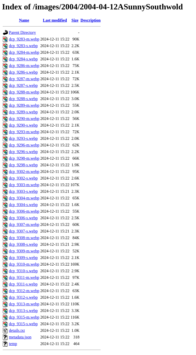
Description (91, 20)
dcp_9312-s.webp (23, 297)
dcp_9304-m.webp (24, 198)
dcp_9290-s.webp (23, 125)
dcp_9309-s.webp (23, 257)
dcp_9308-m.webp (24, 238)
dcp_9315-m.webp (24, 317)
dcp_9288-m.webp (24, 92)
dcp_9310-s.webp (23, 271)
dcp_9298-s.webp (23, 165)
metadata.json (20, 337)
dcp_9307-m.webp (24, 224)
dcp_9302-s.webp (23, 178)
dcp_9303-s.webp (23, 191)
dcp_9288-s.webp (23, 99)
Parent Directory (22, 32)
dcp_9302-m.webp (24, 171)
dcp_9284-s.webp (23, 59)
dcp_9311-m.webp (24, 277)
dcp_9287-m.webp (24, 79)
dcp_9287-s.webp (23, 85)
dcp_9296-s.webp (23, 151)
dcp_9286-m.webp (24, 65)
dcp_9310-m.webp (24, 264)
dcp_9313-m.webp (24, 304)
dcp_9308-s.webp (23, 244)
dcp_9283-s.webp (23, 46)
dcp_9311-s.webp (23, 284)
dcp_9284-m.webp (24, 52)
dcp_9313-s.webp (23, 310)
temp (13, 344)
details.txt (17, 330)
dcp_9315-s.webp (23, 324)
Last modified (55, 20)
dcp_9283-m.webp (24, 39)
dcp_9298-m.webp (24, 158)
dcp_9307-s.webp (23, 231)
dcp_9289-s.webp (23, 112)
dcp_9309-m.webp (24, 251)
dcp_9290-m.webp (24, 118)
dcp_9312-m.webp (24, 291)
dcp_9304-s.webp (23, 204)
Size (75, 20)
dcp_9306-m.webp (24, 211)
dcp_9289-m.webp (24, 105)
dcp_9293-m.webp (24, 132)
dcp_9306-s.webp (23, 218)
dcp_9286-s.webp (23, 72)
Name (24, 20)
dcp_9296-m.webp (24, 145)
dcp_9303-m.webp (24, 185)
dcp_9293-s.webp (23, 138)
